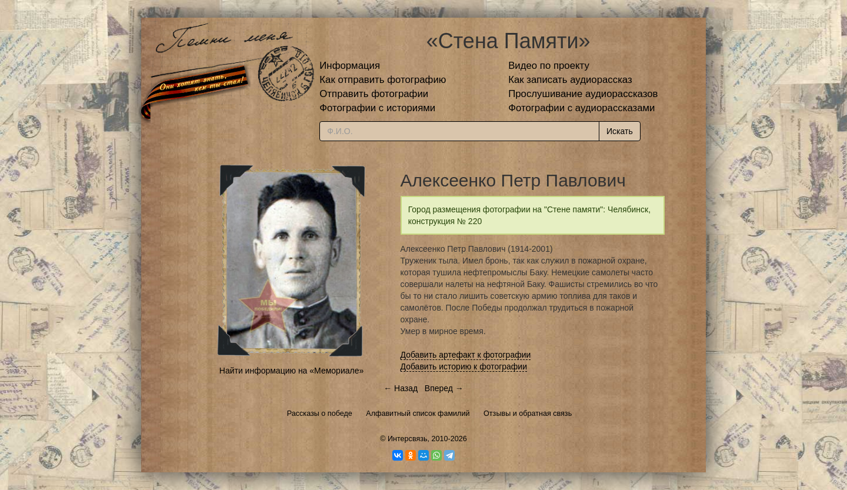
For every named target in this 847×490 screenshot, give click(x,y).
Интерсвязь (408, 439)
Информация (349, 65)
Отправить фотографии (373, 93)
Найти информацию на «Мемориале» (291, 370)
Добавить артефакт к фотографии (466, 354)
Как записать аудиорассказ (570, 79)
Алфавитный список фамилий (417, 413)
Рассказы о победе (319, 413)
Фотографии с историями (377, 108)
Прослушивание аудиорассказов (583, 93)
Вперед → (444, 388)
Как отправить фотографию (382, 79)
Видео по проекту (548, 65)
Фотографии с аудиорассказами (581, 108)
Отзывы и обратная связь (527, 413)
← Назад (401, 388)
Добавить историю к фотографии (464, 366)
